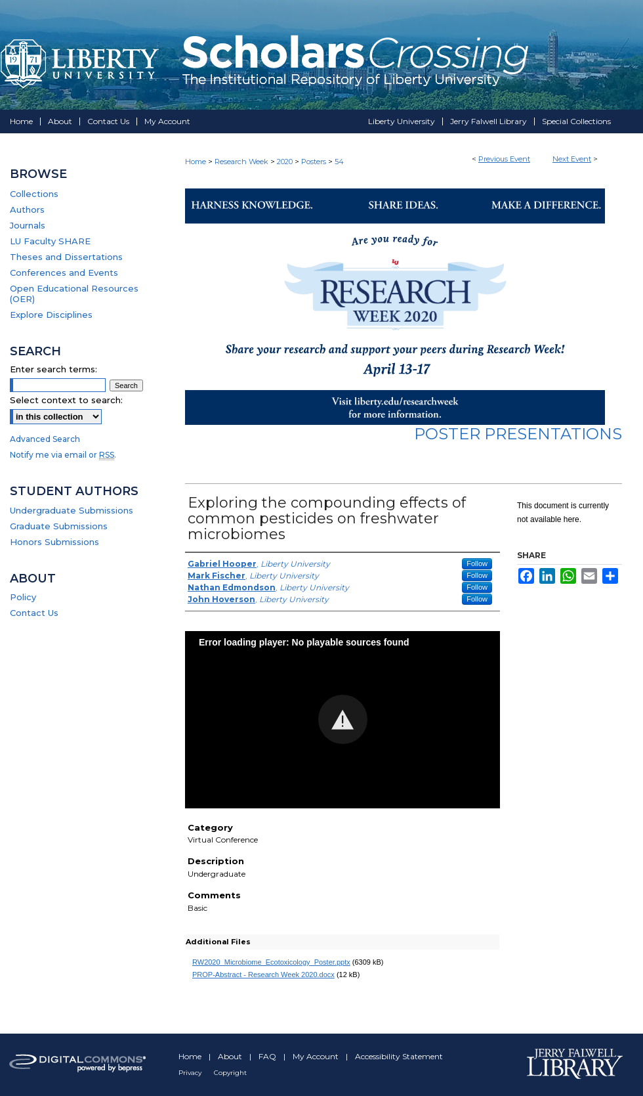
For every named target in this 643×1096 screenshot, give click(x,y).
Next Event (571, 159)
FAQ (268, 1056)
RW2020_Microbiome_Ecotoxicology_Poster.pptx (271, 962)
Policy (23, 597)
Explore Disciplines (51, 314)
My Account (317, 1056)
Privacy (190, 1072)
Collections (34, 193)
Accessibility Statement (399, 1056)
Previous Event (504, 159)
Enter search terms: (53, 369)
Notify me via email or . (63, 455)
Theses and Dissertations (66, 257)
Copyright (230, 1072)
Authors (27, 209)
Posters (314, 161)
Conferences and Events (64, 272)
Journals (27, 225)
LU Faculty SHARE (50, 241)
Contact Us (34, 612)
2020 (286, 161)
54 (339, 161)
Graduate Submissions (59, 526)
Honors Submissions (54, 542)
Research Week (242, 161)
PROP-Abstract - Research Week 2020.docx (263, 974)
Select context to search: (66, 400)
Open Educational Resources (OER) (74, 293)
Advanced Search (45, 439)
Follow (477, 563)
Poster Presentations (518, 433)
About (231, 1056)
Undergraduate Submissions (71, 510)
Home (195, 161)
